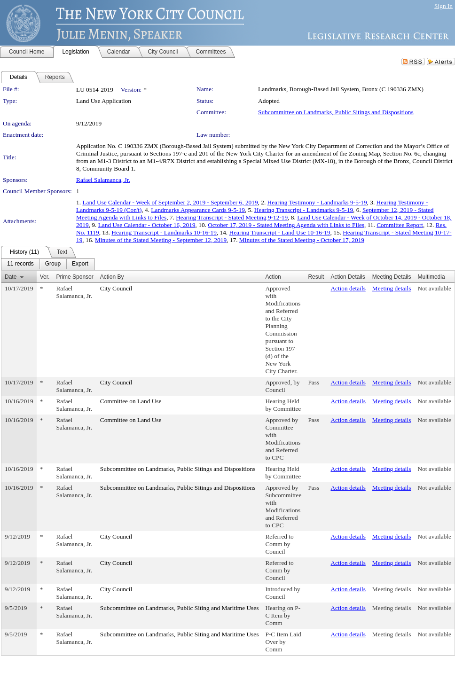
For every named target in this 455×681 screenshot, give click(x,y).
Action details (347, 288)
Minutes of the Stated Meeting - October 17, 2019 (301, 239)
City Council (116, 288)
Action (273, 277)
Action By (112, 277)
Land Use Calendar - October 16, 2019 (147, 224)
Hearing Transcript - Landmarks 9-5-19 (303, 209)
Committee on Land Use (131, 401)
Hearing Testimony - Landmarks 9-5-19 (317, 202)
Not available (434, 288)
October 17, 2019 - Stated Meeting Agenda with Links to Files (286, 224)
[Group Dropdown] (52, 264)
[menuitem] (20, 264)
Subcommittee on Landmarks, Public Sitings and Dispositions (336, 112)
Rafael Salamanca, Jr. (103, 179)
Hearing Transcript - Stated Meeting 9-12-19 (232, 217)
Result (316, 277)
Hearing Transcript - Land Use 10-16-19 (279, 232)
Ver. (45, 277)
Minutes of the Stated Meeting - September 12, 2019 (161, 239)
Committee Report (400, 224)
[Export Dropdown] (80, 264)
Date (10, 277)
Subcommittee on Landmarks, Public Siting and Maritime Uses (179, 607)
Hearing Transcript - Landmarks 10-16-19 (164, 232)
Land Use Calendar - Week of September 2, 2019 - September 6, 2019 (170, 202)
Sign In (443, 5)
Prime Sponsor (74, 277)
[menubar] (47, 264)
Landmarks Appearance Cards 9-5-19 (197, 209)
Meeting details (391, 288)
